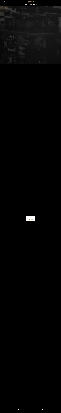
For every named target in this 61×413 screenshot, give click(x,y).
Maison (35, 4)
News (39, 4)
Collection (24, 4)
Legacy (30, 4)
